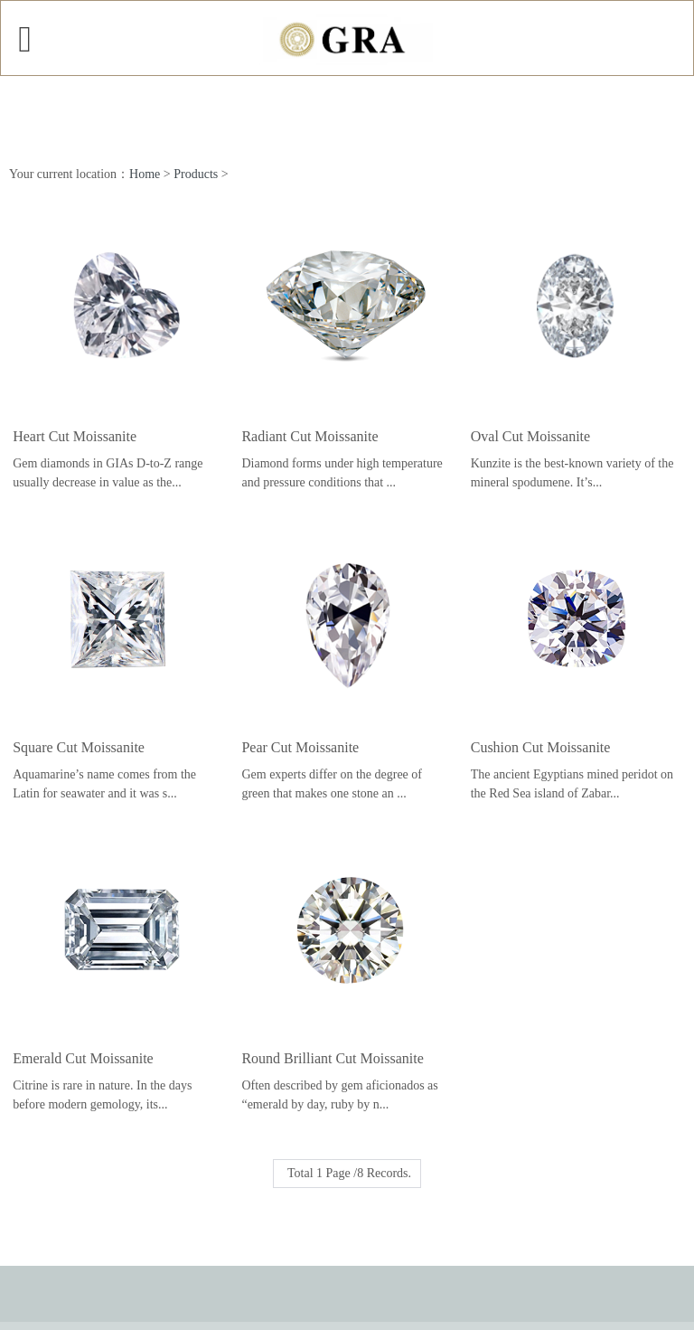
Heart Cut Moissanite (74, 436)
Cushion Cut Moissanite (541, 747)
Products (196, 174)
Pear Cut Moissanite (300, 747)
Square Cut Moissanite (79, 747)
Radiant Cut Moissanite (309, 436)
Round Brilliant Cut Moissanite (332, 1058)
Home (144, 174)
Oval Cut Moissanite (530, 436)
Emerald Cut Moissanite (83, 1058)
